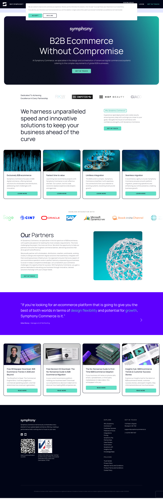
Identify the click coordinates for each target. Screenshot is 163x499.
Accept (35, 15)
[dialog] (81, 11)
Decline (50, 15)
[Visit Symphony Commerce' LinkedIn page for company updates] (22, 435)
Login (141, 4)
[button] (142, 316)
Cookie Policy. (120, 7)
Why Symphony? (17, 4)
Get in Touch (153, 4)
